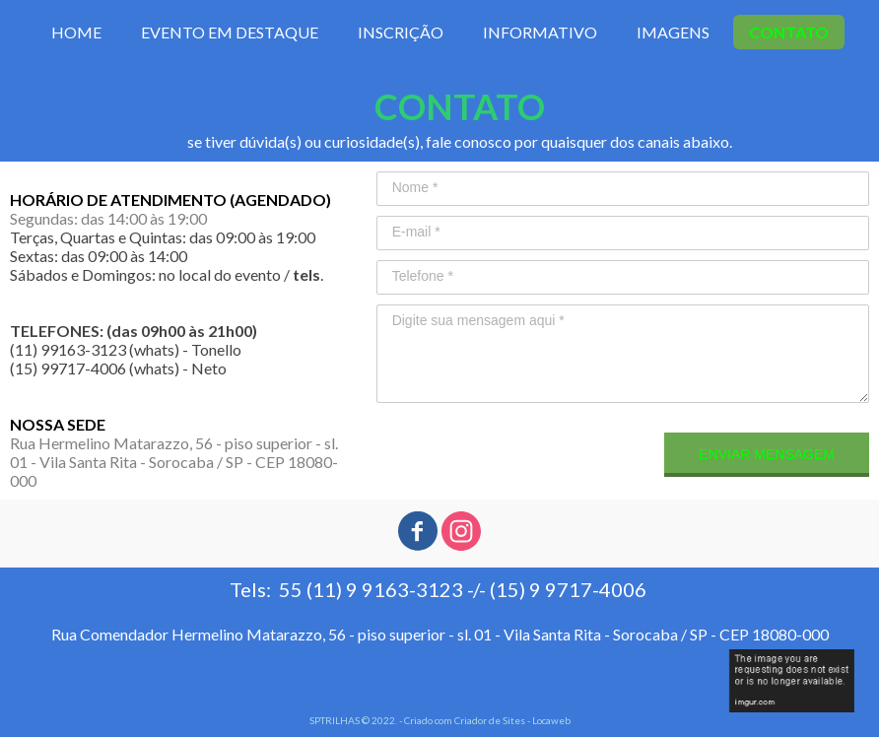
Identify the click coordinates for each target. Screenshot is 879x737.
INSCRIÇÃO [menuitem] (400, 32)
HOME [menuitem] (76, 32)
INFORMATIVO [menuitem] (540, 32)
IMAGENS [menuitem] (673, 32)
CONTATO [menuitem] (789, 32)
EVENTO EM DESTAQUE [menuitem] (229, 32)
